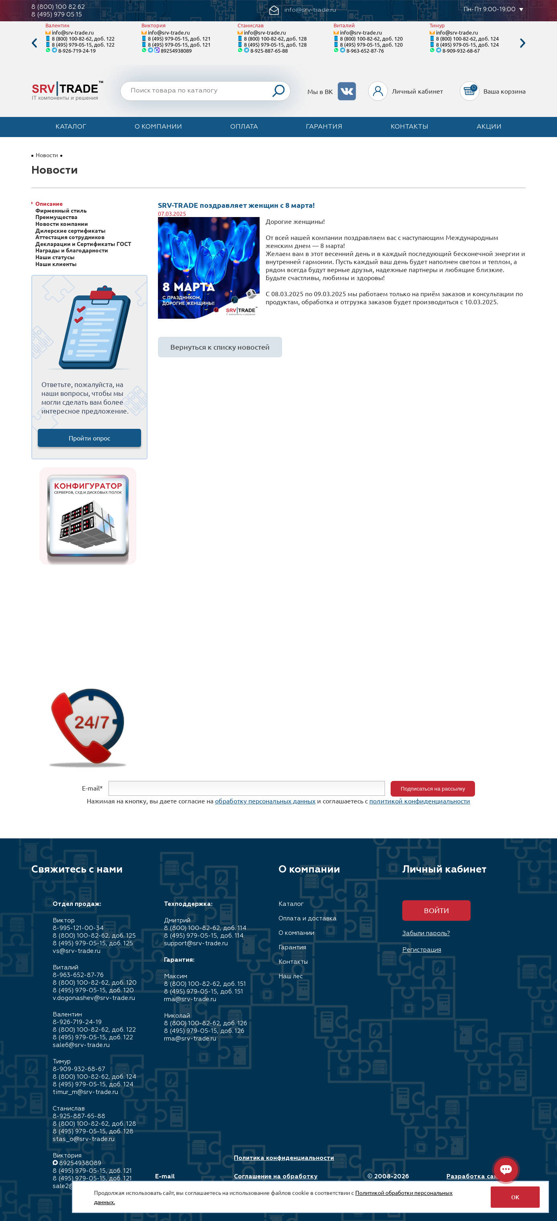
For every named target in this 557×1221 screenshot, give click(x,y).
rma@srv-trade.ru (190, 999)
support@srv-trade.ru (196, 943)
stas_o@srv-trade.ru (84, 1139)
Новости (47, 154)
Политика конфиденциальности (284, 1158)
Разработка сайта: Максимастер (476, 1180)
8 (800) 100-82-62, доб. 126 (205, 1023)
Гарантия (324, 127)
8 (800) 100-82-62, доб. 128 (275, 38)
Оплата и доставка (307, 919)
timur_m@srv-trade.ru (85, 1092)
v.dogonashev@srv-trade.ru (94, 998)
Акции (489, 127)
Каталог (70, 127)
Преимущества (56, 216)
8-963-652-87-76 (365, 50)
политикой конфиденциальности (419, 801)
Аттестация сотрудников (69, 237)
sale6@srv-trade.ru (81, 1045)
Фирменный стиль (61, 210)
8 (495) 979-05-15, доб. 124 (467, 44)
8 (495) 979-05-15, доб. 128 (275, 44)
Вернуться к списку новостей (220, 346)
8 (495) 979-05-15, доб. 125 (93, 943)
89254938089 (176, 50)
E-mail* (92, 788)
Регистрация (421, 950)
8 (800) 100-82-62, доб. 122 (83, 38)
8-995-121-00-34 (78, 928)
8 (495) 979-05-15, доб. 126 (204, 1031)
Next (523, 43)
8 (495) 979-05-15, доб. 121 (179, 38)
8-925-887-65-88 (269, 50)
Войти (436, 910)
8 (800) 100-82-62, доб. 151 (205, 984)
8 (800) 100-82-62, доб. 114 (205, 928)
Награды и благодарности (71, 250)
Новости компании (61, 223)
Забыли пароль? (426, 933)
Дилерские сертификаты (70, 230)
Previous (34, 43)
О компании (158, 127)
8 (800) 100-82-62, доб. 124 (467, 38)
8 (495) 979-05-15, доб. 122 (83, 44)
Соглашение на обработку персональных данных (275, 1180)
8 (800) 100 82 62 (58, 7)
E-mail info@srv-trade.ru (183, 1180)
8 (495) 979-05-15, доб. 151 (203, 992)
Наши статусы (55, 257)
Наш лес (290, 976)
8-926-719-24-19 (77, 50)
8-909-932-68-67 (461, 50)
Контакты (409, 127)
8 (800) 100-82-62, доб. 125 (94, 936)
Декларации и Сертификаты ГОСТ (83, 243)
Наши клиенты (56, 263)
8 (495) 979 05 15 (56, 15)
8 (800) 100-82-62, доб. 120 (371, 38)
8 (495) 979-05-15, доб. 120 (371, 44)
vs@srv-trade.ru (76, 951)
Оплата (244, 127)
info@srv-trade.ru (73, 32)
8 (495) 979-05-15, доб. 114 (204, 936)
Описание (49, 203)
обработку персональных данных (265, 801)
